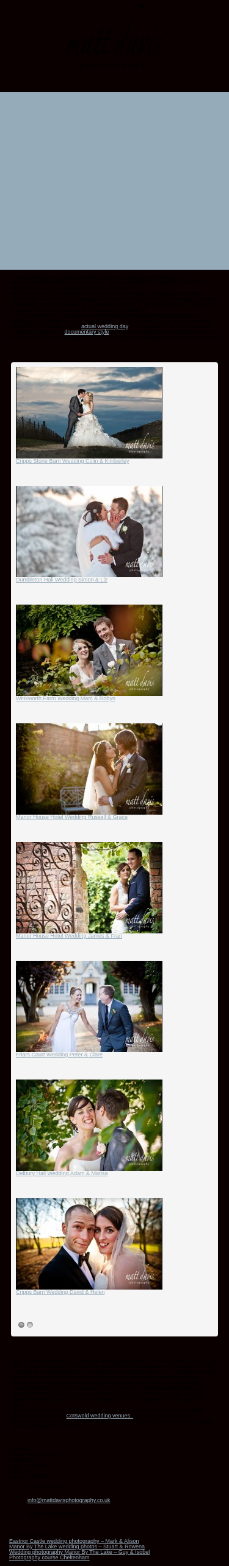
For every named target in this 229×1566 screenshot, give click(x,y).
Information (112, 128)
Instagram (114, 84)
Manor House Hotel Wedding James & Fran (69, 936)
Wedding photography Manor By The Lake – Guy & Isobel (79, 1552)
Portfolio (112, 153)
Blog (112, 255)
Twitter (146, 84)
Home (13, 104)
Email (83, 84)
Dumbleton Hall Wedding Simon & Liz (61, 580)
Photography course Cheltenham (49, 1557)
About (13, 206)
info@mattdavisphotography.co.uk (69, 1500)
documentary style (87, 332)
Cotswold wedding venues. (100, 1416)
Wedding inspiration (112, 178)
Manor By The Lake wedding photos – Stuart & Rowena (77, 1546)
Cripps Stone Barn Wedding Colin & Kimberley (72, 461)
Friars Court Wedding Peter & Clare (59, 1055)
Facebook (99, 84)
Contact (16, 231)
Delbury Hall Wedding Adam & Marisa (61, 1173)
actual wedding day (104, 326)
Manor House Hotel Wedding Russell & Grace (72, 817)
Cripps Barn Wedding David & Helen (60, 1292)
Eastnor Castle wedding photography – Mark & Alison (74, 1541)
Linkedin (130, 84)
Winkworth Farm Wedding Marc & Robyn (65, 698)
